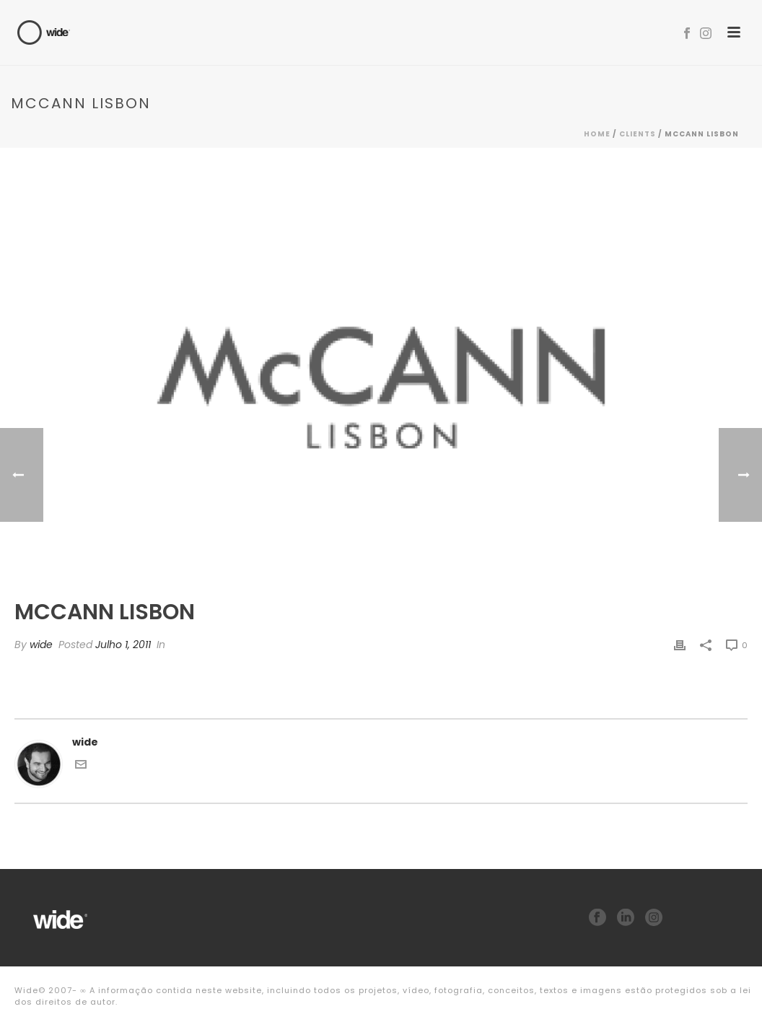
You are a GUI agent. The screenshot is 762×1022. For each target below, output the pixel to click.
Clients (637, 133)
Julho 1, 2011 (123, 644)
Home (597, 133)
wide (41, 644)
